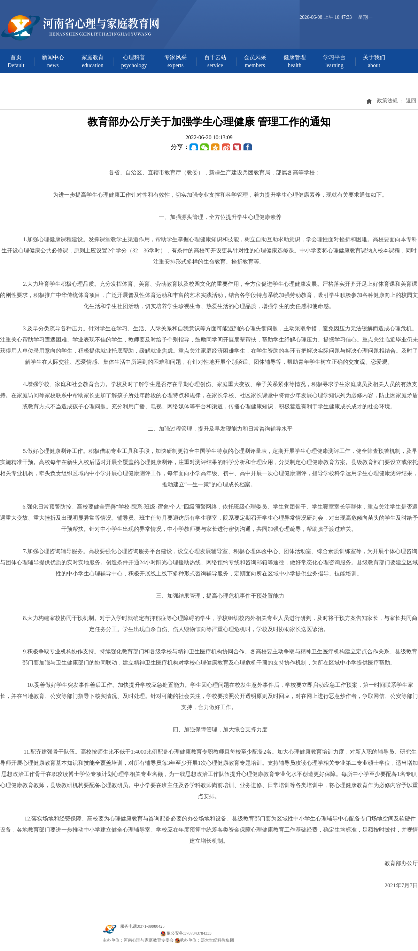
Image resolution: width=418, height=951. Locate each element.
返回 (411, 100)
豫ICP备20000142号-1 (140, 933)
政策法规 (387, 100)
